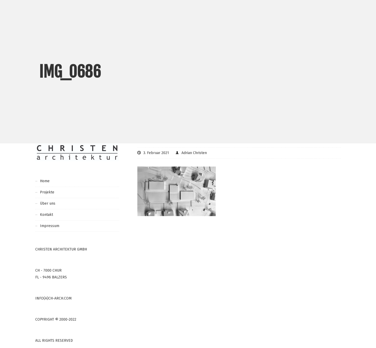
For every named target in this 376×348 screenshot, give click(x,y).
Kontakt (46, 214)
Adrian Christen (194, 153)
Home (45, 181)
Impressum (49, 226)
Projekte (47, 192)
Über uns (47, 203)
